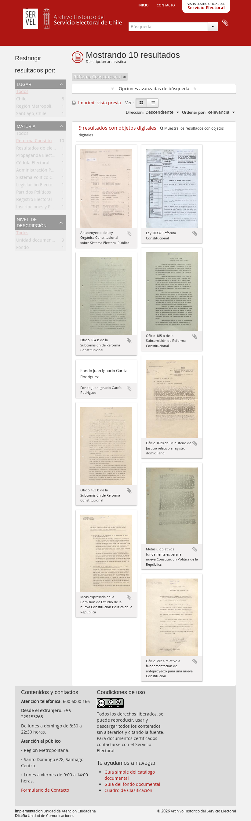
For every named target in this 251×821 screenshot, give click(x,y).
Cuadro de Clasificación (128, 790)
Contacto (166, 4)
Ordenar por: (194, 112)
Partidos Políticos (33, 193)
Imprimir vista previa (96, 102)
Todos (22, 92)
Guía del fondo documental (132, 784)
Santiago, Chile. (32, 114)
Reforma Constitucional (40, 142)
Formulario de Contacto (45, 790)
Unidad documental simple (44, 241)
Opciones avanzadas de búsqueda (154, 88)
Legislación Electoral (37, 186)
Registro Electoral (34, 200)
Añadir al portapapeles (129, 233)
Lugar (24, 83)
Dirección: (135, 112)
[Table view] (153, 103)
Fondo (22, 248)
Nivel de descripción (31, 222)
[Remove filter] (124, 77)
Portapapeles (225, 23)
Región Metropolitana (38, 107)
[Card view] (141, 103)
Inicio (143, 4)
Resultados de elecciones (42, 149)
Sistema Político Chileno (40, 178)
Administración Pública (40, 171)
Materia (26, 125)
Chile (21, 100)
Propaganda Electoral (38, 156)
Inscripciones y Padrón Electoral (49, 208)
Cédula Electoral (32, 164)
